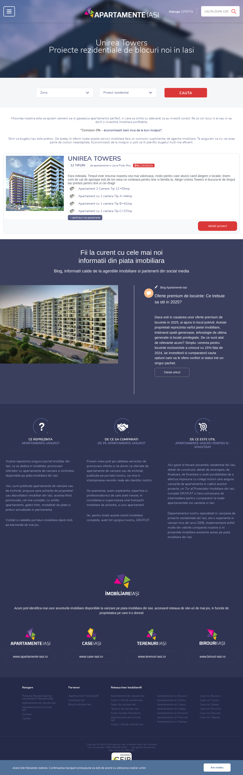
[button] (65, 92)
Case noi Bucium (210, 696)
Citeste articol (172, 372)
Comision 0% (91, 130)
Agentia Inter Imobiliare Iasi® (127, 744)
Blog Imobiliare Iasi (79, 704)
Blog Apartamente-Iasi (173, 287)
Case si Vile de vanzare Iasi (127, 700)
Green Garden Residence (126, 713)
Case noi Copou (209, 700)
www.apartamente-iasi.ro (30, 656)
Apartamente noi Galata (171, 708)
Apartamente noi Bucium (172, 696)
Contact (27, 714)
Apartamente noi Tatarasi (172, 721)
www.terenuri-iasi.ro (152, 656)
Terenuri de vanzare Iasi (125, 708)
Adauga (181, 11)
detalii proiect (217, 226)
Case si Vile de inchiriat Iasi (127, 724)
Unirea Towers (94, 159)
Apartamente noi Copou (171, 704)
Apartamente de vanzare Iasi (39, 703)
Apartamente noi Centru (171, 700)
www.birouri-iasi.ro (213, 656)
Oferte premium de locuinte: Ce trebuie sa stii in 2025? (190, 299)
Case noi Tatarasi (210, 717)
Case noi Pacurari (210, 713)
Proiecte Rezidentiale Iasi (37, 697)
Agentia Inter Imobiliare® (83, 696)
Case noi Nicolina (210, 708)
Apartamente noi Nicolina (172, 713)
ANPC (125, 747)
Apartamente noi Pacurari (172, 717)
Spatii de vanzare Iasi (123, 704)
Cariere (26, 718)
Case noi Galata (209, 704)
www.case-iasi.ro (91, 656)
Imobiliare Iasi (76, 700)
